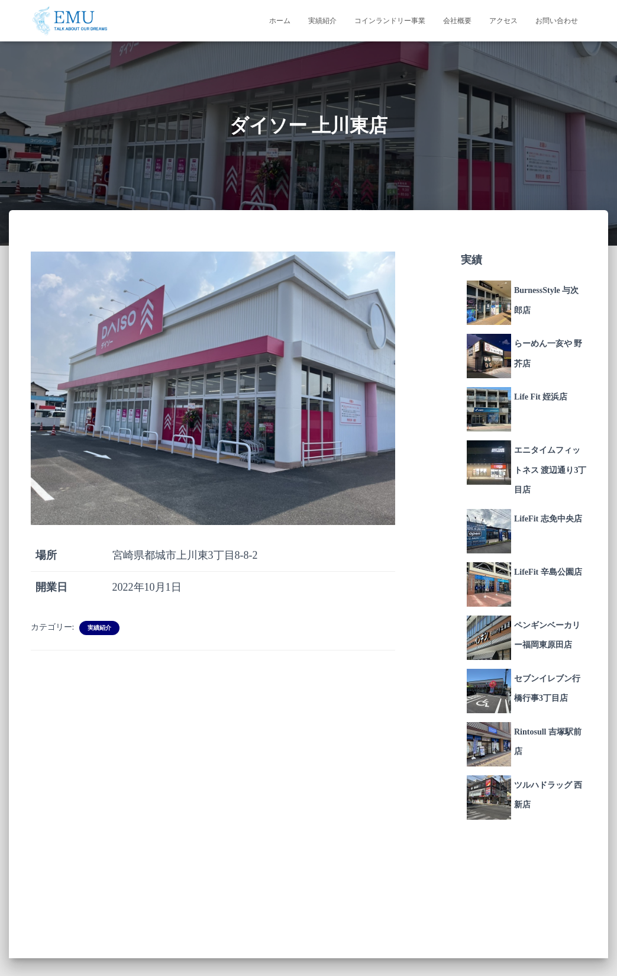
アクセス (503, 21)
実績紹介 (322, 21)
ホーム (279, 21)
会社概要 (457, 21)
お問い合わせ (556, 21)
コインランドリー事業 (389, 21)
